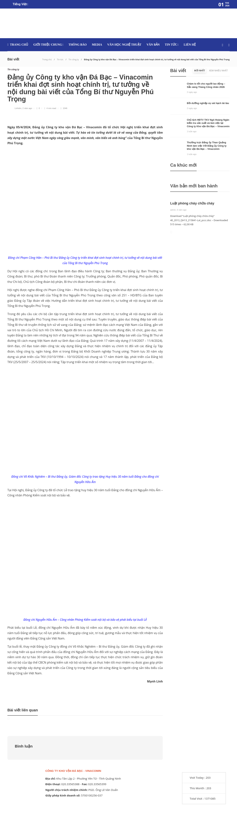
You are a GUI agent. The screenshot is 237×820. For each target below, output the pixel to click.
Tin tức (171, 44)
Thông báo (78, 44)
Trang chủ (19, 44)
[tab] (200, 70)
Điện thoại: (53, 784)
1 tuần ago (191, 131)
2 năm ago (27, 108)
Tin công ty (74, 59)
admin (173, 210)
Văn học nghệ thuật (124, 44)
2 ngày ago (192, 92)
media (97, 44)
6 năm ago (181, 210)
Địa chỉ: (50, 778)
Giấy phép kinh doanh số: (62, 795)
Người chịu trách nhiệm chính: (66, 790)
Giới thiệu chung (47, 44)
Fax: (84, 784)
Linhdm (18, 108)
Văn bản (153, 44)
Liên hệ (190, 44)
